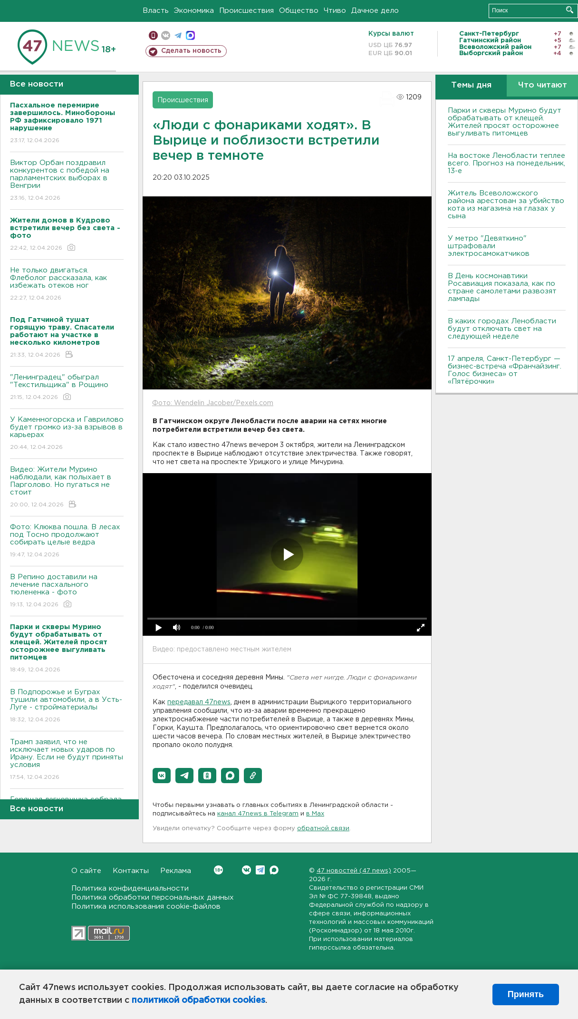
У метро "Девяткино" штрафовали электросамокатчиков (489, 246)
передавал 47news (199, 702)
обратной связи (323, 828)
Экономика (194, 11)
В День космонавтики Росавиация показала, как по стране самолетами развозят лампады (502, 287)
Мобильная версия (153, 35)
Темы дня (471, 85)
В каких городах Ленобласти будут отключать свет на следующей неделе (502, 329)
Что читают (542, 85)
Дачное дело (375, 11)
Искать (569, 9)
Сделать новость (191, 51)
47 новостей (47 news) (354, 870)
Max (274, 869)
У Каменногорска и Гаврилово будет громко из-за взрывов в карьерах (67, 434)
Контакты (131, 871)
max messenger (190, 35)
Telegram (260, 869)
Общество (298, 11)
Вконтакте (218, 869)
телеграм (178, 35)
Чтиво (335, 11)
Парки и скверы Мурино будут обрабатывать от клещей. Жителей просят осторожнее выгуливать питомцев (504, 121)
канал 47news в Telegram (258, 813)
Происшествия (246, 11)
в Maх (315, 813)
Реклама (175, 871)
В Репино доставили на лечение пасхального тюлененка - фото (67, 591)
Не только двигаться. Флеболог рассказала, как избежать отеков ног (67, 284)
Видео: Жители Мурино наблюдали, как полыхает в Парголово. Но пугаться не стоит (67, 487)
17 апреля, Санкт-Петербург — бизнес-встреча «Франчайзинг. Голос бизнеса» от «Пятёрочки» (504, 370)
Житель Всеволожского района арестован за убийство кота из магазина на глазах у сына (506, 204)
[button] (162, 775)
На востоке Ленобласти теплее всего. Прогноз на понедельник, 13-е (506, 163)
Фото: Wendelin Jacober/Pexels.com (212, 403)
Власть (156, 11)
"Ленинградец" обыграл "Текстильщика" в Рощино (67, 387)
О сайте (86, 871)
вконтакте (165, 35)
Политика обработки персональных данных (152, 897)
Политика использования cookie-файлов (146, 906)
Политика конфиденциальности (130, 888)
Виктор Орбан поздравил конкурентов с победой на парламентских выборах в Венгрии (67, 181)
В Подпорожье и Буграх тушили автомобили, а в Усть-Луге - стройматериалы (67, 706)
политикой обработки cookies (198, 1000)
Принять (526, 994)
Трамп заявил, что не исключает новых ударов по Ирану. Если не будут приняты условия (67, 760)
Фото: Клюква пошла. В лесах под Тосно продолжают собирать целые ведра (67, 541)
